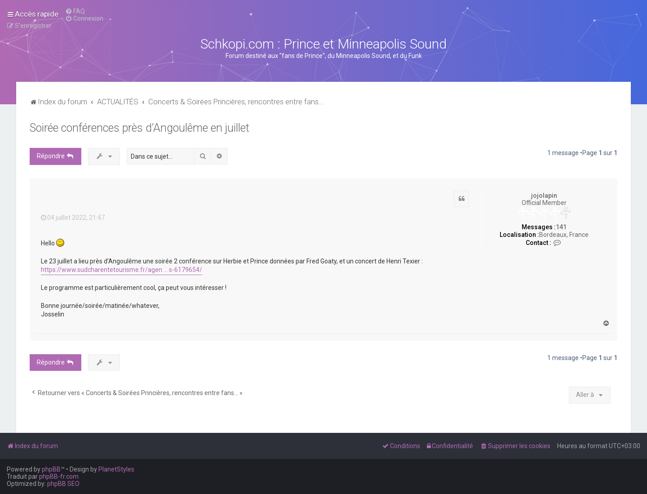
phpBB (51, 469)
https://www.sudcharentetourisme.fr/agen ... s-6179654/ (121, 269)
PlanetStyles (116, 469)
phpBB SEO (63, 483)
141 (561, 227)
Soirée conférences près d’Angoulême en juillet (139, 127)
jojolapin (544, 195)
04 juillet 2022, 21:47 (73, 217)
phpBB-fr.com (59, 476)
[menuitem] (75, 11)
